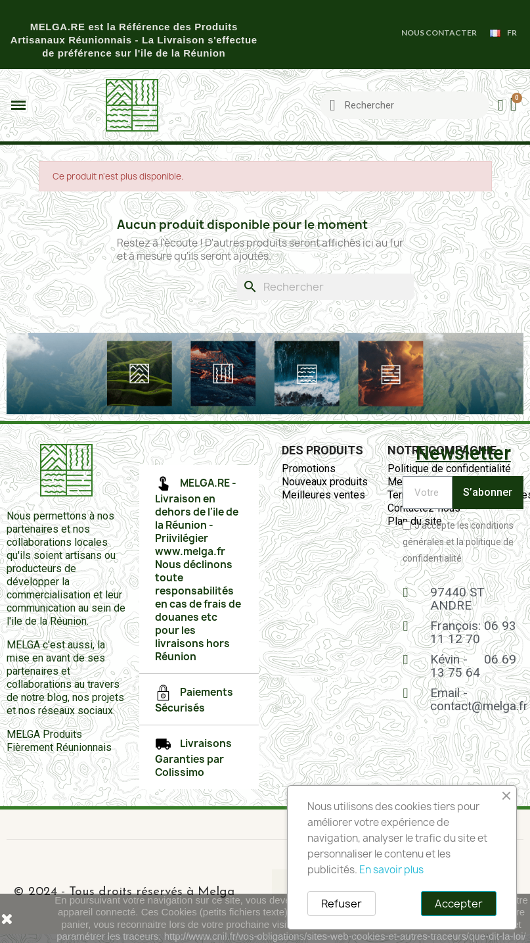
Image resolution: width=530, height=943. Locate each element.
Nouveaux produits (325, 481)
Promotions (309, 468)
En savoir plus (391, 870)
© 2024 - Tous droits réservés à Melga (123, 892)
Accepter (459, 903)
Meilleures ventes (323, 495)
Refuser (341, 903)
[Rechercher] (325, 287)
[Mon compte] (501, 105)
